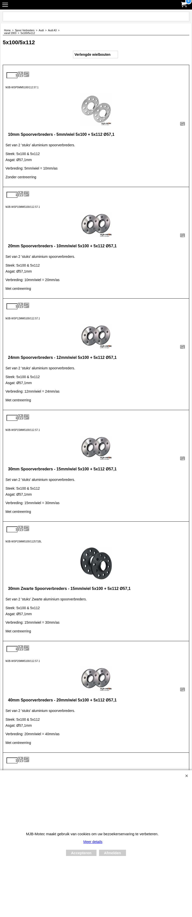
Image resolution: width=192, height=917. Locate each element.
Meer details (92, 842)
